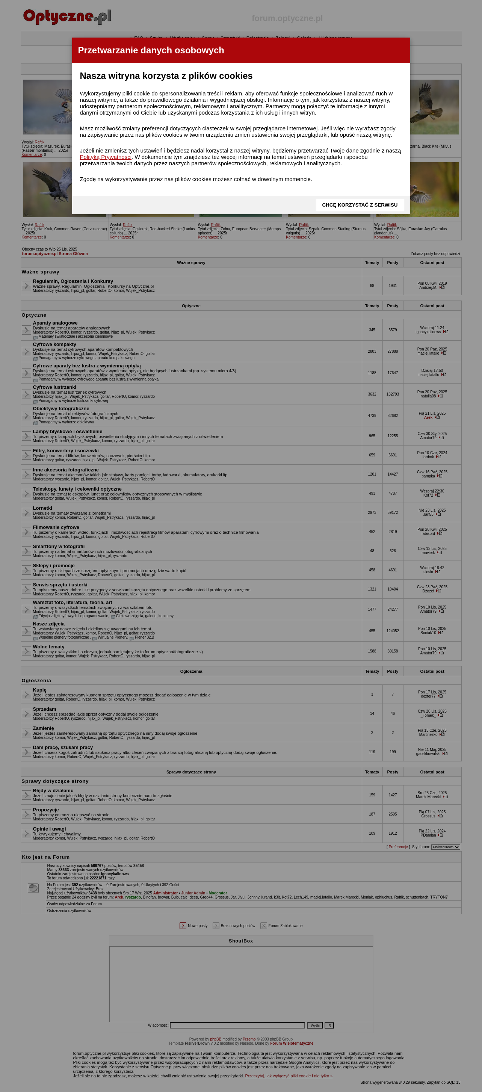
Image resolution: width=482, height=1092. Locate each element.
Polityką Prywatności (106, 157)
